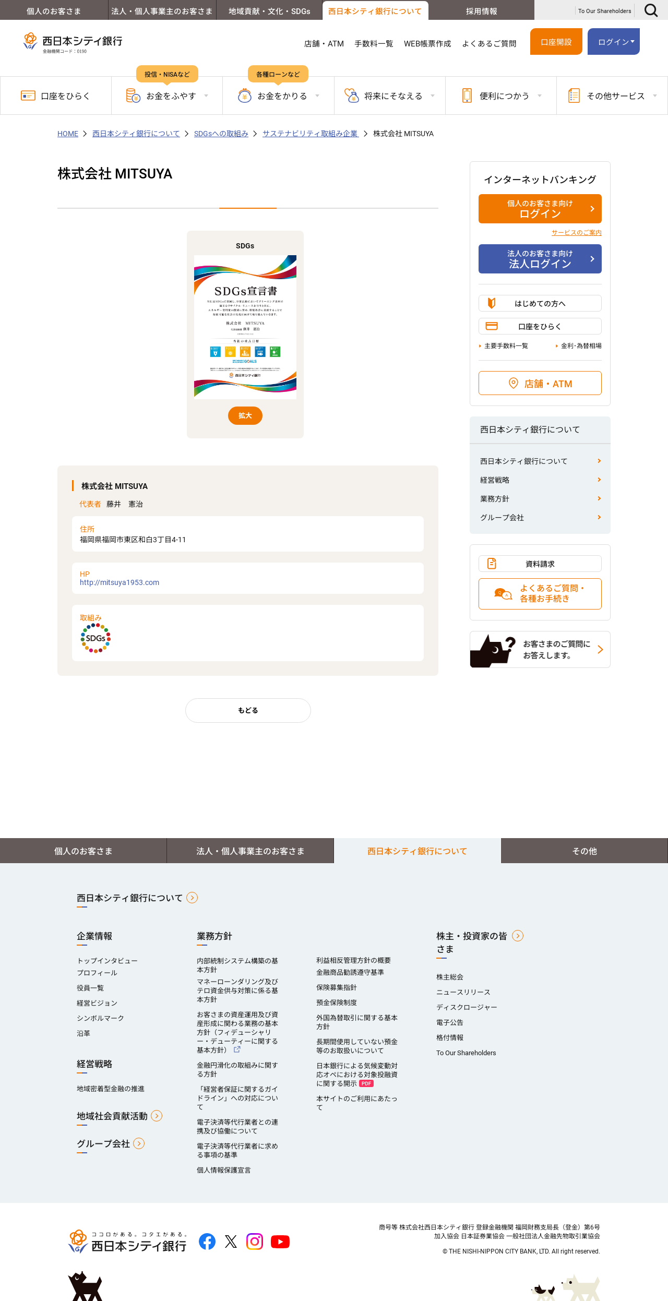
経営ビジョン (97, 1003)
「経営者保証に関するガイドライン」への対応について (237, 1098)
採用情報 (481, 11)
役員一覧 (90, 988)
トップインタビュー (107, 961)
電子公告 (449, 1023)
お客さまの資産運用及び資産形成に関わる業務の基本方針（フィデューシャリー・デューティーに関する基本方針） (237, 1032)
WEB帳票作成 (427, 44)
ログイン (613, 42)
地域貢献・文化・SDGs (267, 11)
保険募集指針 (336, 988)
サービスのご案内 (577, 232)
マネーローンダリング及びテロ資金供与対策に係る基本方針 (237, 991)
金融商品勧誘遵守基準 (350, 972)
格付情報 (449, 1038)
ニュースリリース (463, 992)
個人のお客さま (53, 11)
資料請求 (540, 564)
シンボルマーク (100, 1018)
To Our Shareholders (604, 11)
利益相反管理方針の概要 (353, 960)
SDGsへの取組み (221, 133)
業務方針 (494, 499)
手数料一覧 (373, 44)
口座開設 (556, 42)
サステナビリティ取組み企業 (311, 133)
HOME (67, 133)
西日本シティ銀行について (374, 11)
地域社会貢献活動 (112, 1116)
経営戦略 (494, 480)
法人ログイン (540, 259)
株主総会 (449, 977)
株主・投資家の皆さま (471, 942)
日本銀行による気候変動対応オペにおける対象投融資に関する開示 (357, 1075)
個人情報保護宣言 (224, 1170)
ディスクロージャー (466, 1007)
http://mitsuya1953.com (248, 578)
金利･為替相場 (581, 346)
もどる (248, 710)
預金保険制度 (336, 1003)
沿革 (83, 1033)
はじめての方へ (540, 304)
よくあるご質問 (489, 44)
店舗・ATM (324, 44)
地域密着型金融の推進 (111, 1089)
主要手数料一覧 (506, 346)
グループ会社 (502, 518)
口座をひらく (56, 95)
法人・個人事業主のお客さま (160, 11)
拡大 (245, 416)
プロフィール (97, 973)
